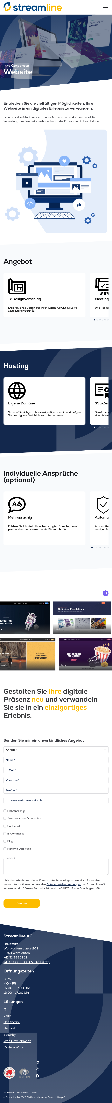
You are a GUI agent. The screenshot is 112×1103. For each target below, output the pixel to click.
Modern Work (13, 1047)
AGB (34, 1092)
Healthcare (12, 1022)
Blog (10, 841)
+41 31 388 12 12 (16, 957)
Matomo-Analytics (19, 848)
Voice (7, 1016)
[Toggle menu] (105, 7)
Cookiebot (13, 826)
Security (10, 1035)
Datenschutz (23, 1092)
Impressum (9, 1092)
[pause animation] (105, 593)
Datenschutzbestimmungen (64, 884)
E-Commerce (15, 833)
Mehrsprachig (16, 811)
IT (5, 1009)
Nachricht (10, 858)
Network (10, 1028)
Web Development (17, 1041)
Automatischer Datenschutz (25, 818)
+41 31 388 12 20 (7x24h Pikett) (27, 962)
